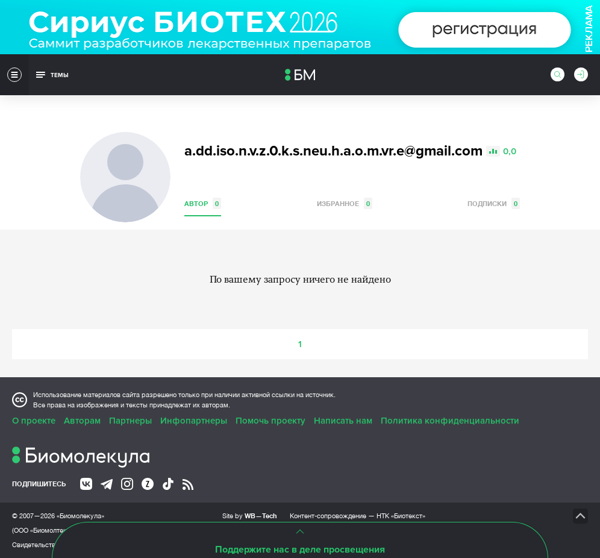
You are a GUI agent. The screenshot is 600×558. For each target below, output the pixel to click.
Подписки (493, 203)
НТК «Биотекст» (401, 515)
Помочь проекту (270, 420)
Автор (202, 203)
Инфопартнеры (193, 420)
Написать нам (343, 420)
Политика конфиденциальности (450, 420)
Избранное (344, 203)
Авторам (82, 420)
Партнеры (130, 420)
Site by (249, 515)
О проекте (33, 420)
